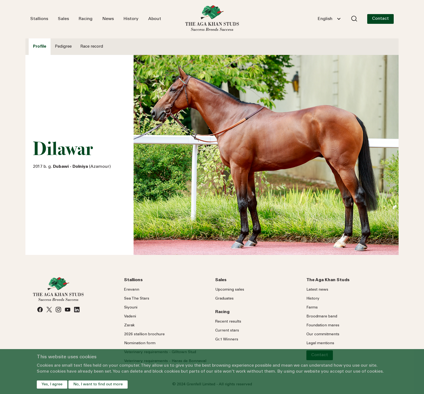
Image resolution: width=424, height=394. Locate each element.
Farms (312, 308)
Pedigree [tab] (63, 47)
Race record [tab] (91, 47)
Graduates (224, 299)
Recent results (228, 322)
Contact (380, 19)
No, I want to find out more (98, 384)
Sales (63, 19)
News (108, 19)
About (154, 19)
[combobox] (329, 19)
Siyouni (130, 308)
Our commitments (322, 334)
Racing (85, 19)
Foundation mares (322, 325)
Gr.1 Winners (226, 340)
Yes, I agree (52, 384)
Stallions (39, 19)
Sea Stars (136, 299)
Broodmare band (321, 317)
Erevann (131, 290)
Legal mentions (320, 343)
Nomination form (139, 343)
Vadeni (130, 317)
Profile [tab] (39, 47)
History (131, 19)
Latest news (317, 290)
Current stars (227, 331)
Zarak (129, 325)
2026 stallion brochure (144, 334)
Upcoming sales (229, 290)
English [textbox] (325, 19)
